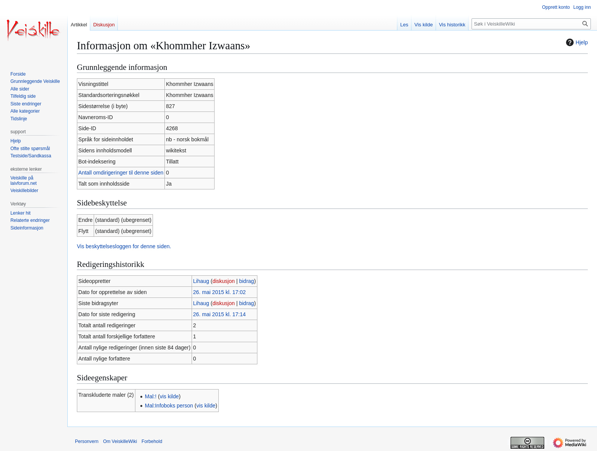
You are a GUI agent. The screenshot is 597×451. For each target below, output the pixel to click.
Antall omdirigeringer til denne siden (121, 173)
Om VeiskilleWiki (120, 441)
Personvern (86, 441)
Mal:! (150, 396)
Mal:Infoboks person (169, 406)
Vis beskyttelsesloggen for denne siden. (124, 246)
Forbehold (152, 441)
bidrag (246, 281)
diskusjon (223, 281)
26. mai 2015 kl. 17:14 (219, 314)
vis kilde (169, 396)
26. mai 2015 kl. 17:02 (219, 292)
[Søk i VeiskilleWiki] (531, 23)
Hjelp (576, 42)
